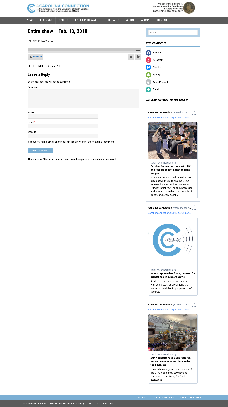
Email (31, 122)
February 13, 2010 (40, 40)
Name (31, 112)
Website (32, 132)
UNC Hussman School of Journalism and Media (177, 397)
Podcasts (113, 20)
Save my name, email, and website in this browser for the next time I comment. (72, 141)
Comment (33, 87)
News (30, 20)
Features (46, 20)
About (130, 20)
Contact (163, 20)
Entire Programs (86, 20)
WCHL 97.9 (142, 397)
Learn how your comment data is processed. (93, 159)
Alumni (145, 20)
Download (37, 57)
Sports (63, 20)
